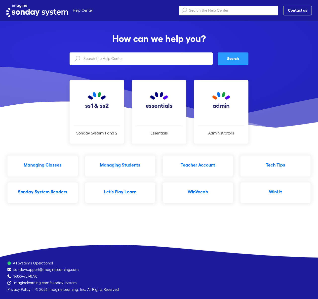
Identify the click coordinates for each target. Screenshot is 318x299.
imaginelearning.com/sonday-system (45, 283)
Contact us (297, 10)
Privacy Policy (19, 289)
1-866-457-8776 (25, 276)
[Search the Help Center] (228, 10)
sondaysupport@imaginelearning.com (46, 269)
